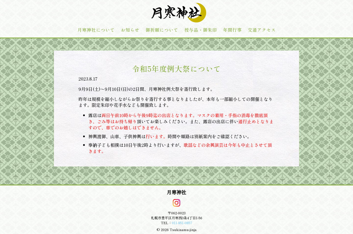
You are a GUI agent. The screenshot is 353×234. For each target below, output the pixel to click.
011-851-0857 (182, 222)
